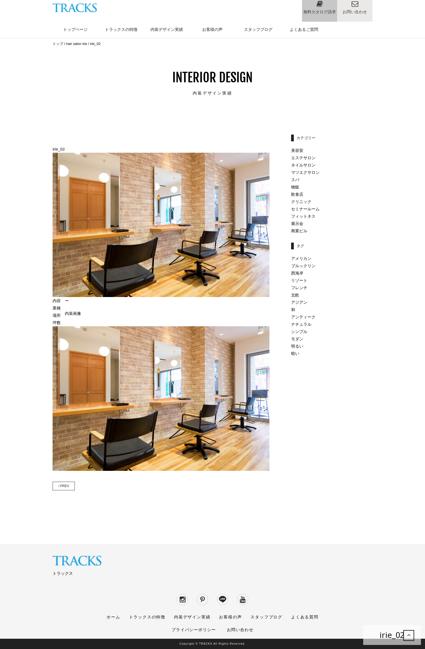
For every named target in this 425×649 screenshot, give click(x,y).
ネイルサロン (303, 165)
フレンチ (299, 287)
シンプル (299, 331)
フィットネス (303, 216)
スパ (295, 179)
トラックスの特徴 (121, 29)
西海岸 (297, 273)
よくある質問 (304, 617)
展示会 (297, 223)
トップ (58, 44)
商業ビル (299, 231)
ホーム (113, 617)
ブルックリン (303, 265)
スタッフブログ (258, 29)
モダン (297, 339)
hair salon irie (76, 44)
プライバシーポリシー (194, 629)
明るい (297, 346)
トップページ (75, 29)
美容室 (297, 150)
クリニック (301, 201)
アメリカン (301, 258)
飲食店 (297, 194)
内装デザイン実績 (166, 29)
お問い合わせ (240, 629)
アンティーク (303, 317)
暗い (295, 353)
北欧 (295, 295)
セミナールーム (305, 209)
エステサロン (303, 157)
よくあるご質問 (304, 29)
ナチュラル (301, 324)
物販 (295, 187)
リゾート (299, 280)
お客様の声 (212, 29)
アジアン (299, 302)
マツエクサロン (305, 172)
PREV (63, 486)
